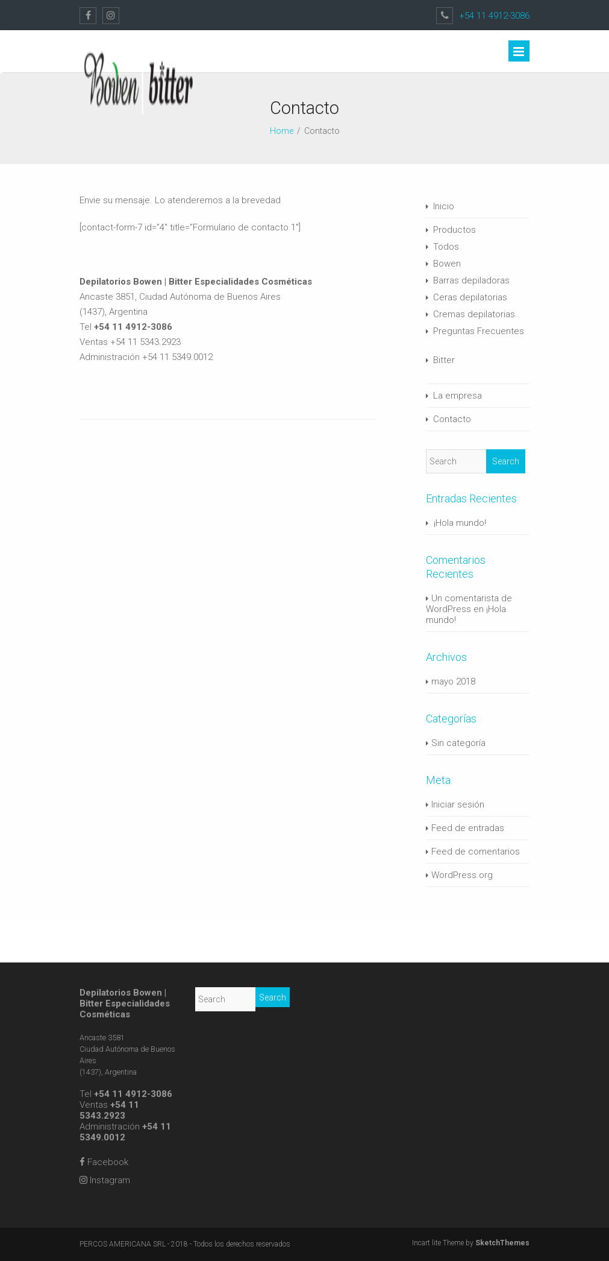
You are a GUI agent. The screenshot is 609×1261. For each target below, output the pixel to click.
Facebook (104, 1162)
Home (281, 131)
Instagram (105, 1180)
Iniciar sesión (457, 804)
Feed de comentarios (475, 851)
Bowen (447, 263)
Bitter (444, 360)
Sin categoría (458, 743)
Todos (446, 246)
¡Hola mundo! (460, 522)
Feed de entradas (467, 828)
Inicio (443, 206)
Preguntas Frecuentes (478, 331)
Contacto (452, 419)
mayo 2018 (453, 681)
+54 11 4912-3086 (494, 15)
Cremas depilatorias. (475, 314)
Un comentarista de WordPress (469, 604)
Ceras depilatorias (470, 297)
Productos (454, 229)
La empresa (457, 395)
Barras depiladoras (471, 280)
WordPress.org (462, 875)
